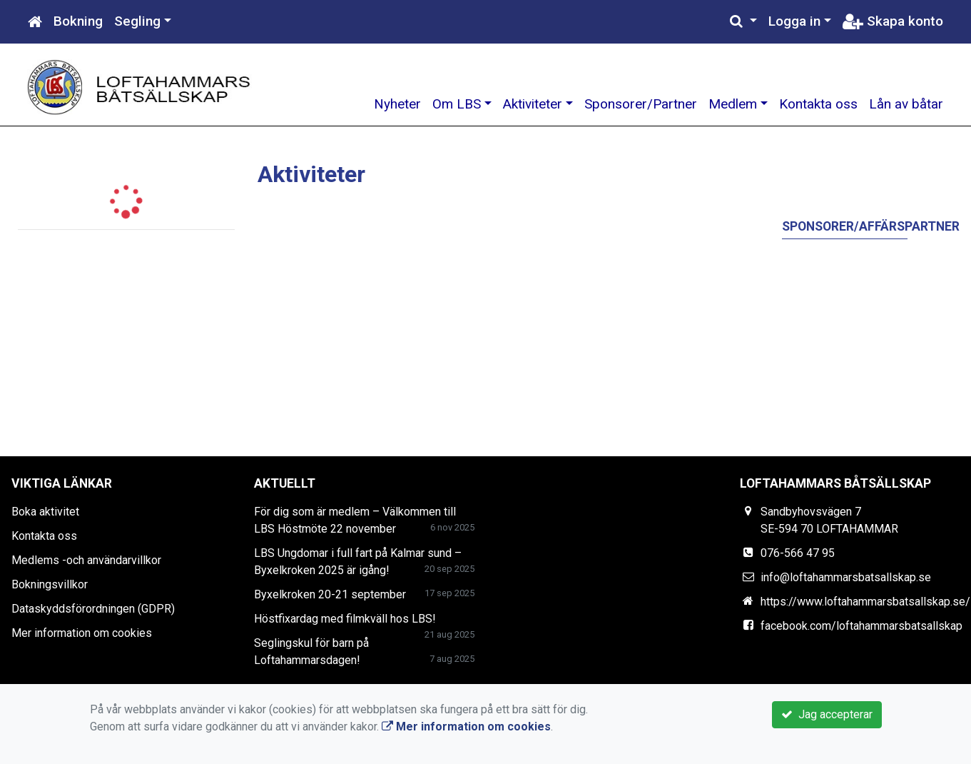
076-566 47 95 (798, 553)
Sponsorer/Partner (640, 104)
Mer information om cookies (81, 633)
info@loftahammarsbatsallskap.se (846, 577)
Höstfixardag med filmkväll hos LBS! (345, 618)
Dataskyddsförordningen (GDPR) (93, 608)
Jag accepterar (827, 714)
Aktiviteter (532, 104)
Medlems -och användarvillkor (86, 560)
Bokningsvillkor (49, 584)
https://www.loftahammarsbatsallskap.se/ (865, 601)
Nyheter (397, 104)
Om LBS (456, 104)
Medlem (732, 104)
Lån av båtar (906, 104)
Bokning (78, 21)
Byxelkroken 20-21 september (330, 594)
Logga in (794, 21)
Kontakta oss (818, 104)
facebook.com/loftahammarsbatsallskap (861, 626)
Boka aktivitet (45, 511)
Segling (137, 21)
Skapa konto (893, 21)
